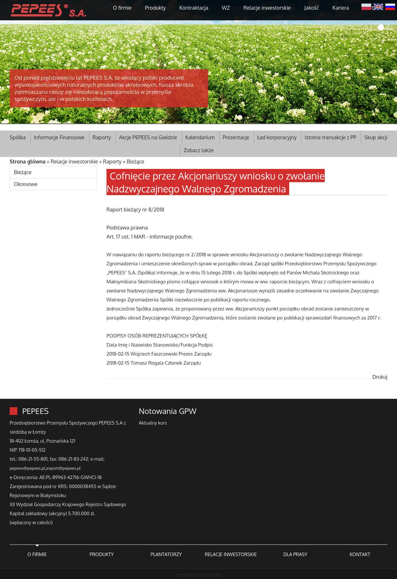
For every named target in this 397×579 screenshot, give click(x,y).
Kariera (340, 8)
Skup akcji (375, 137)
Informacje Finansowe (59, 137)
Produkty (155, 8)
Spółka (18, 137)
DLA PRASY (295, 554)
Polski (366, 6)
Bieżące (135, 161)
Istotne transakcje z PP (330, 137)
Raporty (102, 137)
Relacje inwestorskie (267, 8)
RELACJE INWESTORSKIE (231, 554)
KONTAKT (360, 554)
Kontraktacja (193, 8)
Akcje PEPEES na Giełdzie (148, 137)
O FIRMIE (37, 554)
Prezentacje (236, 137)
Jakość (311, 8)
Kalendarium (200, 137)
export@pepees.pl (63, 468)
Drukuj (379, 377)
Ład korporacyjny (277, 137)
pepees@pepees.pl (27, 468)
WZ (226, 8)
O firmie (122, 8)
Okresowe (25, 184)
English (378, 6)
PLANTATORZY (166, 554)
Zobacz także (199, 150)
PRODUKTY (102, 554)
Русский (390, 6)
